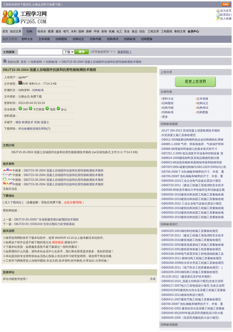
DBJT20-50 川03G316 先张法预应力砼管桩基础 (44, 224)
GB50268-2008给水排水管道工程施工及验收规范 (192, 262)
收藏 (27, 128)
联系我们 (226, 14)
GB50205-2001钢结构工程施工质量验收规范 (189, 272)
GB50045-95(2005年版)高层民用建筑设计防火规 (192, 313)
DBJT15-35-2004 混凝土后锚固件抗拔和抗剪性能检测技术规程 (101, 61)
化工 (119, 31)
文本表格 (44, 39)
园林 (81, 31)
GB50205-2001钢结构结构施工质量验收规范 (189, 231)
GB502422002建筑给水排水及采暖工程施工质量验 (193, 290)
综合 (142, 31)
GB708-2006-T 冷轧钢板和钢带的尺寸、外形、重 (192, 171)
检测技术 (27, 122)
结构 (29, 31)
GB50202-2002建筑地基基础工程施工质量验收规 (192, 244)
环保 (96, 31)
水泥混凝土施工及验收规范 (178, 135)
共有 (153, 279)
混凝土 (45, 122)
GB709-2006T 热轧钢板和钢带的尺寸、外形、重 (192, 176)
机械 (112, 31)
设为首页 (226, 11)
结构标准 (130, 39)
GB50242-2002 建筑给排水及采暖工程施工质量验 (192, 308)
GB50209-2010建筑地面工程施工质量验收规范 (191, 240)
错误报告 (35, 128)
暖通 (51, 31)
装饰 (104, 31)
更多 (165, 116)
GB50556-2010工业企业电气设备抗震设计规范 (191, 180)
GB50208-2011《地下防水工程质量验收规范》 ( (192, 267)
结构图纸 (61, 39)
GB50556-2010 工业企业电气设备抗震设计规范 (191, 203)
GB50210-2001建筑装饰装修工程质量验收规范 (191, 249)
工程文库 (153, 31)
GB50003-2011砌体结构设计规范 (182, 295)
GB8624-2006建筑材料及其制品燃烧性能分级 (190, 158)
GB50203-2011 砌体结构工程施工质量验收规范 (191, 258)
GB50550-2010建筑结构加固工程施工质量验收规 (192, 194)
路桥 (89, 31)
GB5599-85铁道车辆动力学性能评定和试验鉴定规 (192, 189)
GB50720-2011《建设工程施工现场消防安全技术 (192, 185)
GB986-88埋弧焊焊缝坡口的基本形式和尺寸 (189, 149)
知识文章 (15, 31)
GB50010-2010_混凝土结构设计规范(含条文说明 (192, 281)
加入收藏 (226, 18)
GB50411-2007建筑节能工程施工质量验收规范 (191, 299)
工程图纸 (166, 31)
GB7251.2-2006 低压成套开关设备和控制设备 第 (192, 153)
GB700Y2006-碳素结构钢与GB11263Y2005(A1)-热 (193, 167)
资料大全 (27, 39)
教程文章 (180, 31)
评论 (21, 128)
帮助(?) (45, 128)
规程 (18, 122)
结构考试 (112, 39)
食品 (134, 31)
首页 (5, 31)
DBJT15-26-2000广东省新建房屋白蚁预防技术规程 (46, 219)
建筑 (58, 31)
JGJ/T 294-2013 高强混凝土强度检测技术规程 (190, 130)
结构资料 (36, 61)
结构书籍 (95, 39)
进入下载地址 (13, 202)
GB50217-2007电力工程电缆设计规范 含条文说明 (192, 285)
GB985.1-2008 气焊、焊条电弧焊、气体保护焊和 (192, 144)
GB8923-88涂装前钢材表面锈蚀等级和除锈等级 (191, 162)
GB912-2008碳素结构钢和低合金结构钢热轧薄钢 (192, 139)
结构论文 (78, 39)
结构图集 (147, 39)
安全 (127, 31)
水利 (74, 31)
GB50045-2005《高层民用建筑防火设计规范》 (191, 317)
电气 (66, 31)
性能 (37, 122)
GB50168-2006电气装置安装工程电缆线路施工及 (192, 253)
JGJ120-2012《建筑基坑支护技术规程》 (187, 276)
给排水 (42, 31)
